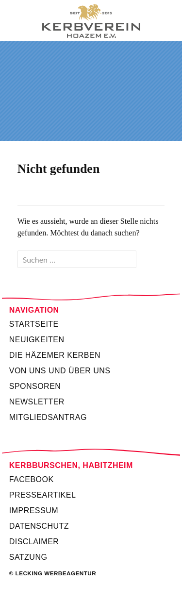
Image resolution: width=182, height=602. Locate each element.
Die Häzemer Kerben (54, 355)
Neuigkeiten (37, 339)
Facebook (31, 479)
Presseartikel (42, 495)
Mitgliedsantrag (48, 417)
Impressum (33, 510)
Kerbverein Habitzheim (91, 21)
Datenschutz (39, 526)
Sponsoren (35, 386)
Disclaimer (34, 541)
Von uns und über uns (60, 371)
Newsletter (37, 402)
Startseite (34, 324)
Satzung (28, 557)
